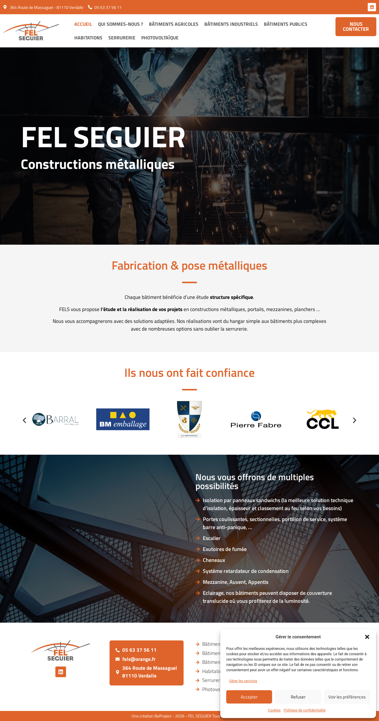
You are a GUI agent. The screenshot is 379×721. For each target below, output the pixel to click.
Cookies (274, 710)
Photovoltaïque (160, 37)
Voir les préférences (347, 696)
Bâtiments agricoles (173, 24)
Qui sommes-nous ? (120, 24)
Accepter (249, 696)
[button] (367, 637)
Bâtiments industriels (231, 24)
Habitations (88, 37)
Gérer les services (243, 681)
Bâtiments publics (285, 24)
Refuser (298, 696)
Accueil (83, 24)
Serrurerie (121, 37)
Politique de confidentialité (305, 710)
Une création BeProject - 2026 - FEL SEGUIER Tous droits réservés (189, 716)
